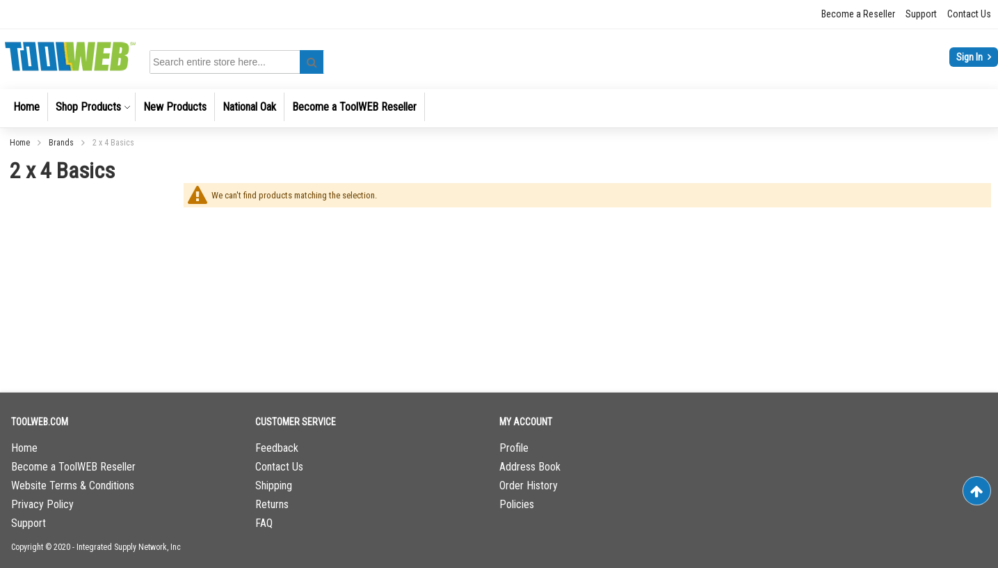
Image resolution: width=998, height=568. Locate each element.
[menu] (499, 108)
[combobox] (239, 62)
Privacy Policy (42, 504)
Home (21, 143)
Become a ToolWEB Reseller (73, 466)
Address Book (530, 466)
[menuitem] (26, 107)
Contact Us (969, 13)
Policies (516, 504)
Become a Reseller (858, 13)
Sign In (970, 57)
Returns (272, 504)
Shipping (273, 485)
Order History (528, 485)
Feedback (276, 448)
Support (921, 13)
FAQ (264, 523)
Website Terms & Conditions (72, 485)
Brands (62, 143)
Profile (514, 448)
